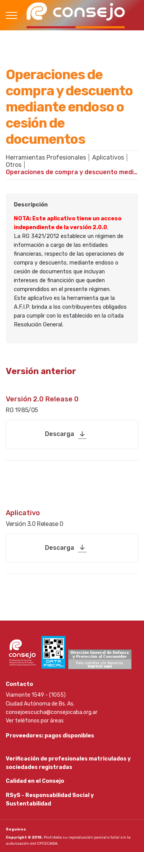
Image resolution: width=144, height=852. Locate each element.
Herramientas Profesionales (46, 157)
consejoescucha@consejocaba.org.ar (52, 712)
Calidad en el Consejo (35, 781)
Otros (14, 164)
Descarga (59, 434)
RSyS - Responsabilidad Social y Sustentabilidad (50, 799)
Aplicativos (108, 157)
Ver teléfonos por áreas (35, 720)
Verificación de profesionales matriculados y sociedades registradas (68, 762)
